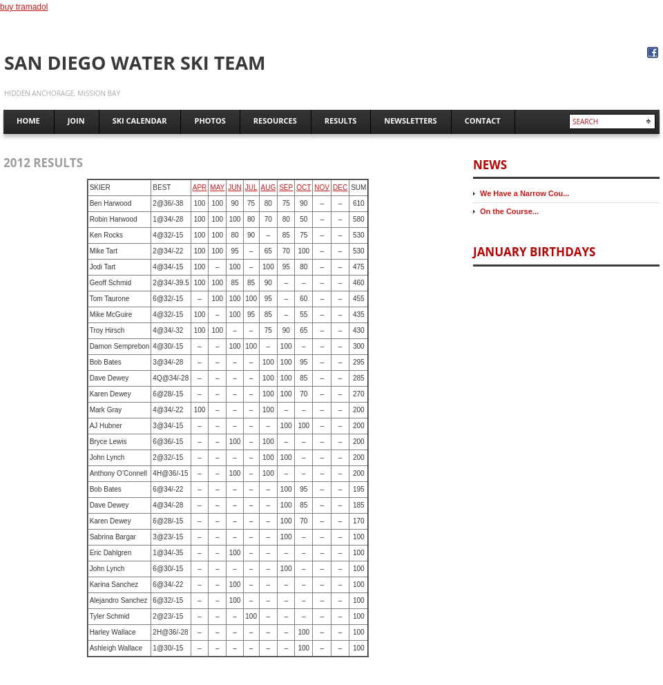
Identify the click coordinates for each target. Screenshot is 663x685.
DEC (340, 187)
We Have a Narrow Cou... (524, 193)
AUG (268, 187)
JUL (251, 187)
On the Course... (509, 211)
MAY (217, 187)
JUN (234, 187)
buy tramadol (24, 7)
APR (200, 187)
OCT (303, 187)
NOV (321, 187)
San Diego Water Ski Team (135, 62)
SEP (286, 187)
